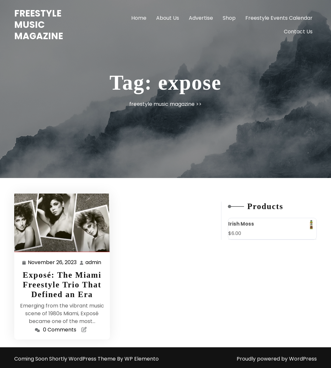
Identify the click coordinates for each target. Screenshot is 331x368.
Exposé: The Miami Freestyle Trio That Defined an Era (62, 285)
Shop (229, 18)
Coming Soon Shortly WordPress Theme (65, 358)
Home (138, 18)
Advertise (201, 18)
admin (93, 262)
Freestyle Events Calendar (279, 18)
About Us (167, 18)
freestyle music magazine (38, 24)
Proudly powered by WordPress (277, 358)
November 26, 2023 (52, 262)
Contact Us (298, 31)
